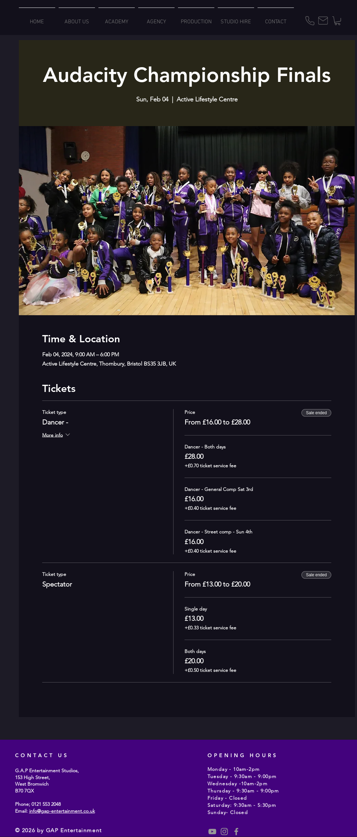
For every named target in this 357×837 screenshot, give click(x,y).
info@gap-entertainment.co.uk (62, 811)
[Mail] (323, 20)
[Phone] (310, 21)
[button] (337, 20)
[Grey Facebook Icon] (236, 831)
